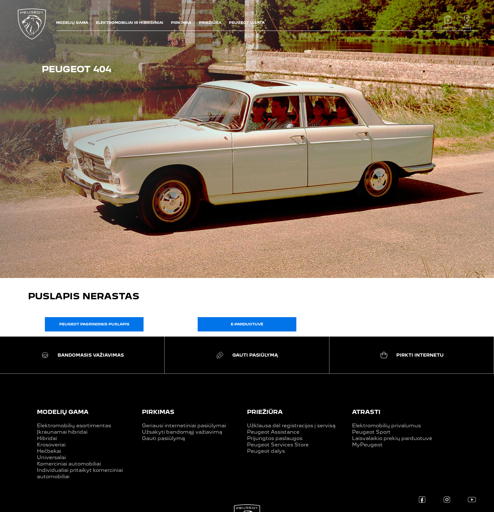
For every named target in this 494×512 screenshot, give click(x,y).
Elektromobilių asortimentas (74, 426)
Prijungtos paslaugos (274, 438)
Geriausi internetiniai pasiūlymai (184, 426)
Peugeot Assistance (273, 432)
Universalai (51, 457)
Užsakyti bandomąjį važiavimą (182, 432)
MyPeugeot (367, 445)
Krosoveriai (51, 445)
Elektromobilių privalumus (386, 426)
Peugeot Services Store (278, 445)
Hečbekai (49, 451)
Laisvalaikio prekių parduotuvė (392, 438)
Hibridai (47, 438)
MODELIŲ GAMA (62, 412)
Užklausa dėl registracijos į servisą (291, 426)
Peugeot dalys (266, 451)
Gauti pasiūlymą (163, 438)
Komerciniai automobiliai (69, 464)
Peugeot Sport (371, 432)
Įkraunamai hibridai (62, 432)
